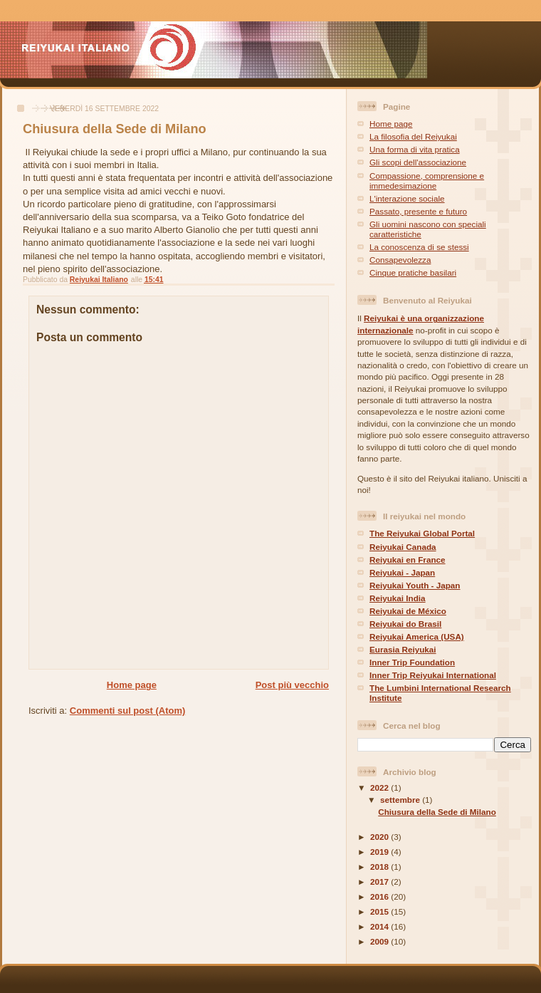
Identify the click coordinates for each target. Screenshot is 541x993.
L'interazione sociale (407, 198)
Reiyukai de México (407, 610)
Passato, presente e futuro (418, 211)
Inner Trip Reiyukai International (432, 675)
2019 (380, 851)
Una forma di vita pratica (414, 149)
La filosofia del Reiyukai (413, 136)
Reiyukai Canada (402, 546)
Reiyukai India (397, 598)
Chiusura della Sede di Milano (437, 811)
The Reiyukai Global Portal (422, 533)
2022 (380, 787)
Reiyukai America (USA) (416, 636)
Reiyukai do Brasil (405, 623)
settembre (401, 799)
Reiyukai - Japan (402, 572)
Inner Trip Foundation (412, 662)
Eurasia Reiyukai (402, 649)
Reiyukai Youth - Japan (415, 585)
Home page (132, 685)
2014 (380, 926)
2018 (380, 866)
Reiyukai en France (407, 559)
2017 (380, 881)
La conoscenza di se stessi (419, 246)
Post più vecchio (292, 685)
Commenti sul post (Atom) (128, 710)
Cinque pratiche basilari (412, 272)
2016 (380, 896)
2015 (380, 911)
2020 (380, 836)
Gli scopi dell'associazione (417, 162)
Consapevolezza (400, 259)
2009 (380, 941)
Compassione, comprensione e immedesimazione (426, 180)
